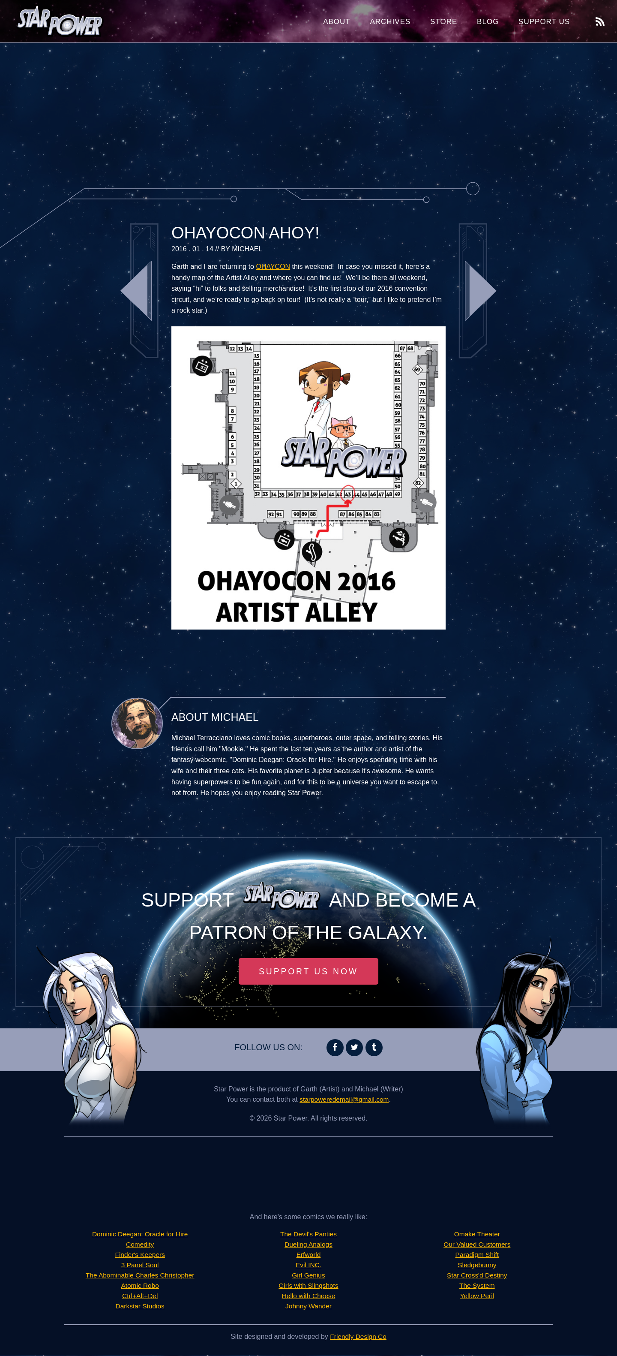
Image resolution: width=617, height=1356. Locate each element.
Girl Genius (308, 1276)
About (336, 22)
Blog (488, 22)
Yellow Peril (476, 1296)
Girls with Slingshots (308, 1286)
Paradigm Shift (477, 1255)
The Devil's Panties (308, 1234)
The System (477, 1286)
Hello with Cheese (308, 1296)
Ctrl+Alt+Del (140, 1296)
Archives (390, 22)
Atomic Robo (140, 1286)
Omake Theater (477, 1234)
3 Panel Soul (139, 1265)
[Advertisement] (308, 111)
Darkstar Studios (140, 1307)
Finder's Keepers (139, 1255)
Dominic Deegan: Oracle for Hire (139, 1234)
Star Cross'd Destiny (477, 1276)
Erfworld (308, 1255)
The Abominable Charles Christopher (140, 1276)
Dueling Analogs (308, 1245)
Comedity (140, 1245)
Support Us (544, 22)
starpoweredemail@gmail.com (344, 1100)
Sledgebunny (477, 1265)
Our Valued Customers (477, 1245)
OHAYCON (273, 266)
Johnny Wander (308, 1307)
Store (443, 22)
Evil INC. (308, 1265)
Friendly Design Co (358, 1337)
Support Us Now (308, 971)
